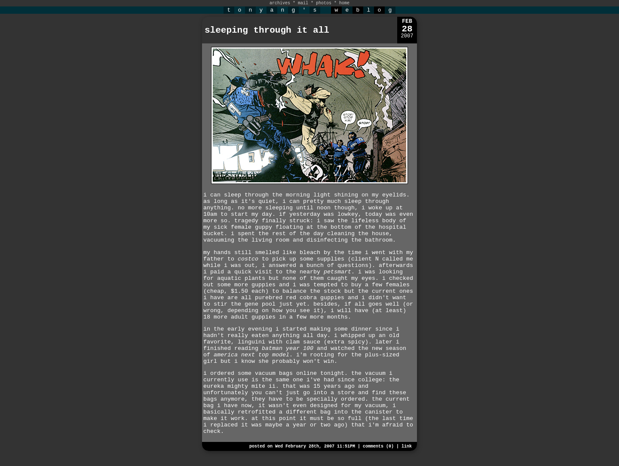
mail (303, 3)
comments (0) (378, 446)
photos (323, 3)
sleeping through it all (267, 30)
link (406, 446)
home (344, 3)
